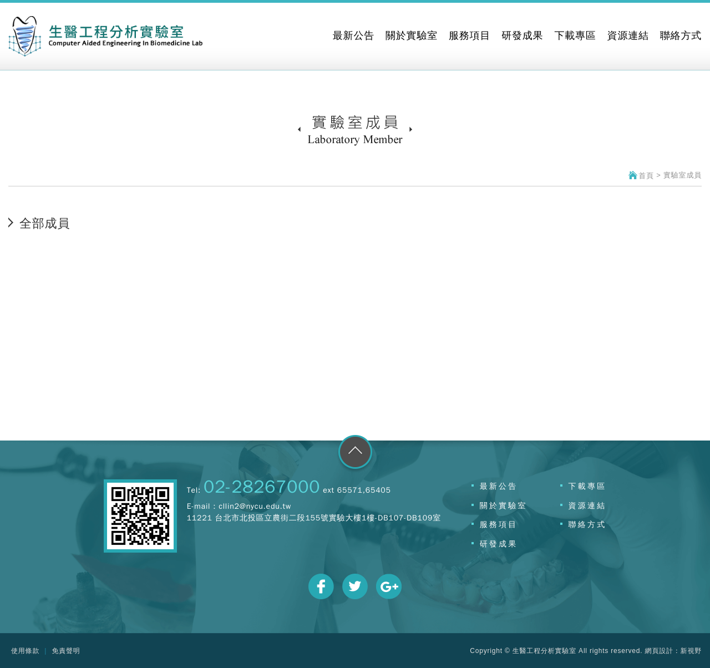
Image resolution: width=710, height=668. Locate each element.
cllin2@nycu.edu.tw (255, 506)
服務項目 (499, 524)
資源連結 (588, 505)
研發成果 (499, 543)
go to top (355, 454)
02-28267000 (262, 486)
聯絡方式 (588, 524)
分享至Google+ (389, 586)
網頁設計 (659, 651)
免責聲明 (66, 651)
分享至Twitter (355, 586)
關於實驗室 (504, 505)
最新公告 (499, 486)
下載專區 (588, 486)
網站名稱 (105, 36)
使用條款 (25, 651)
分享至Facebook (321, 586)
